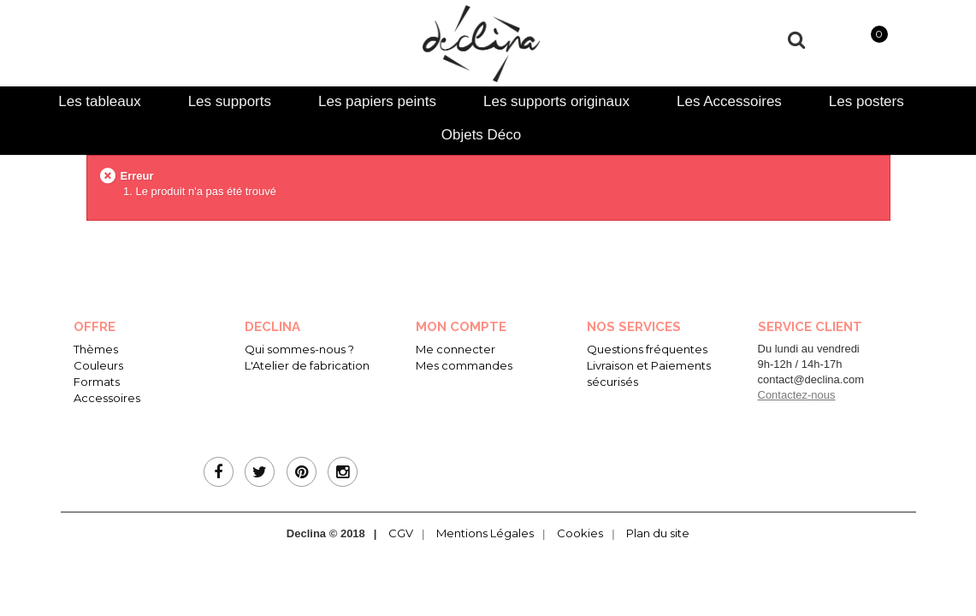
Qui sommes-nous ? (299, 349)
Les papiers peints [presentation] (377, 101)
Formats (97, 381)
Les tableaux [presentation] (99, 101)
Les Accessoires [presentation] (729, 101)
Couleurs (98, 365)
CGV (400, 533)
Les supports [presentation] (229, 101)
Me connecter (455, 349)
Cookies (580, 533)
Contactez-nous (797, 394)
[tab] (99, 101)
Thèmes (96, 349)
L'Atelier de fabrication (307, 365)
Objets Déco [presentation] (481, 135)
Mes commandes (464, 365)
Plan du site (657, 533)
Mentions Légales (485, 533)
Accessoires (107, 398)
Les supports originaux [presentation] (556, 101)
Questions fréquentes (647, 349)
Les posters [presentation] (866, 101)
